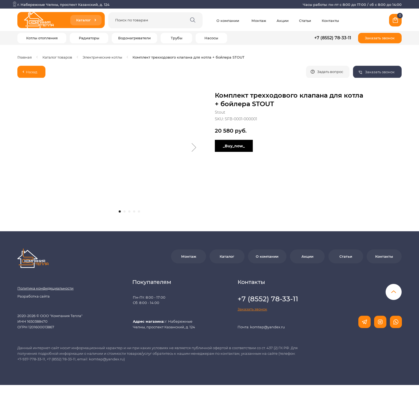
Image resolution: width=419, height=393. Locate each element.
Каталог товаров (57, 57)
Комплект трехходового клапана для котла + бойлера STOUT (189, 57)
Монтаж (258, 20)
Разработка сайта (33, 296)
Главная (24, 57)
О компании (227, 20)
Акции (283, 20)
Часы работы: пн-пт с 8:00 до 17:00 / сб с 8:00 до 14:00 (352, 4)
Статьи (305, 20)
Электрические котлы (102, 57)
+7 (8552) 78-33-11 (332, 37)
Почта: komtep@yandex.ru (261, 327)
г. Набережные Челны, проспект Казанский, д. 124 (63, 4)
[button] (380, 38)
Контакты (330, 20)
